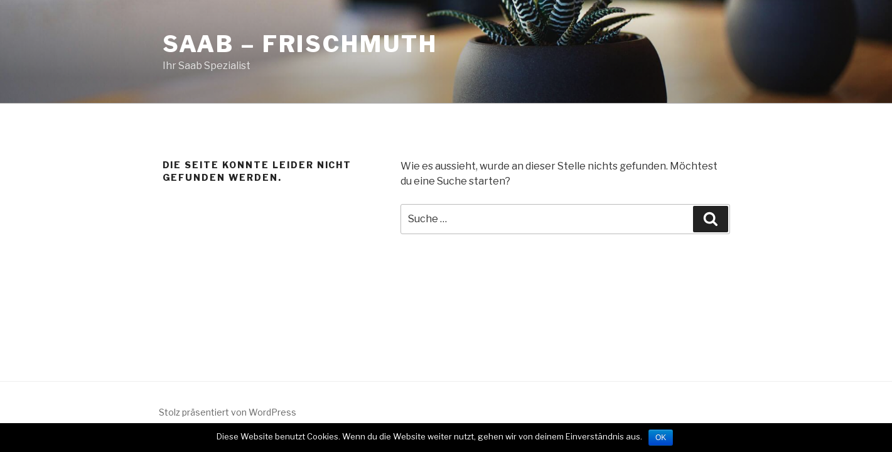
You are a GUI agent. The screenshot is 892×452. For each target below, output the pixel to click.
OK (660, 437)
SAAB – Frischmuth (300, 44)
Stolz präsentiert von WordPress (227, 412)
